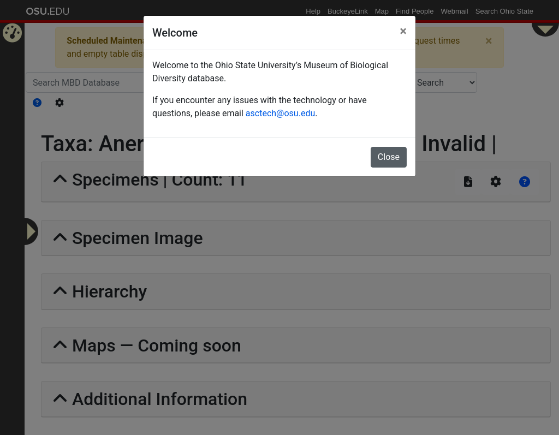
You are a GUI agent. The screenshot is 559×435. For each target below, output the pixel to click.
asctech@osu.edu (280, 113)
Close (389, 157)
